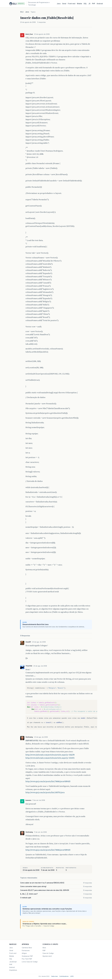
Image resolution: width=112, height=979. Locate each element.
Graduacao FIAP (27, 956)
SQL (85, 4)
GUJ (21, 12)
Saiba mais (54, 976)
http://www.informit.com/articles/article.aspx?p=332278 (50, 754)
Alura (44, 947)
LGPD (72, 976)
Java (58, 4)
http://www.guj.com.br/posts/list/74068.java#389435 (48, 781)
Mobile (79, 4)
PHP (93, 4)
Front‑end (71, 4)
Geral (64, 4)
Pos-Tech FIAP (27, 959)
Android (100, 4)
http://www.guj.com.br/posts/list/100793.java (45, 792)
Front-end (12, 953)
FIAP (44, 950)
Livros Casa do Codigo (30, 962)
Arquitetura (13, 970)
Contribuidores (64, 976)
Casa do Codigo (48, 953)
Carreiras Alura (27, 947)
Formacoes (26, 950)
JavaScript (13, 962)
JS (89, 4)
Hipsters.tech (47, 956)
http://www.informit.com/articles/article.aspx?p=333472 (50, 758)
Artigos (24, 953)
